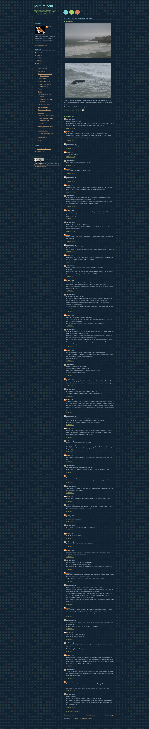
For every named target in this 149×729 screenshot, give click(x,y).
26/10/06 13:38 (70, 148)
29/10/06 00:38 (70, 181)
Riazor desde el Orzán (44, 104)
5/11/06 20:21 (70, 451)
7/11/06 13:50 (70, 569)
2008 (38, 58)
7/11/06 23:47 (70, 581)
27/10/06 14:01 (70, 157)
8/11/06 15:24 (70, 616)
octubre (40, 71)
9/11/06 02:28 (70, 651)
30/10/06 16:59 (70, 231)
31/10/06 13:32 (70, 262)
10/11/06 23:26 (70, 707)
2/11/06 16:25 (70, 375)
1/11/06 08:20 (70, 311)
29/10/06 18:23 (70, 192)
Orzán (71, 21)
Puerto (40, 89)
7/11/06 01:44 (70, 546)
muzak (68, 131)
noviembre (41, 68)
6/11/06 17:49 (70, 530)
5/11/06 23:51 (70, 472)
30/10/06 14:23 (70, 218)
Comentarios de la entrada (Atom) (81, 718)
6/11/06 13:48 (70, 501)
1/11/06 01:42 (70, 291)
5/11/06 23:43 (70, 462)
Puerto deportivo (43, 130)
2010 (38, 52)
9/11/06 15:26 (70, 666)
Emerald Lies (40, 151)
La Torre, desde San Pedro (46, 133)
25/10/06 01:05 (70, 128)
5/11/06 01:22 (70, 412)
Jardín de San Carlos (44, 81)
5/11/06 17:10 (70, 437)
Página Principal (90, 715)
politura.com (43, 6)
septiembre (41, 137)
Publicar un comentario (73, 711)
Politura (36, 163)
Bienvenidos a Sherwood (44, 149)
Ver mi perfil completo (41, 45)
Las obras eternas (43, 107)
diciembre (41, 66)
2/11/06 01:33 (70, 346)
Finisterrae (41, 123)
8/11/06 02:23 (70, 604)
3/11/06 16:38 (70, 385)
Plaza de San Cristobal (44, 110)
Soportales (41, 113)
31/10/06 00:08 (70, 241)
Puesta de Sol (42, 78)
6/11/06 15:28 (70, 521)
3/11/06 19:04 (70, 396)
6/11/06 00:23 (70, 482)
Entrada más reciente (70, 715)
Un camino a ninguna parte (46, 115)
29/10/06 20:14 (70, 206)
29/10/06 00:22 (70, 173)
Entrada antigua (109, 715)
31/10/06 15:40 (70, 276)
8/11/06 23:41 (70, 639)
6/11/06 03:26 (70, 493)
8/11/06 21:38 (70, 629)
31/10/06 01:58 (70, 251)
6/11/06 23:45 (70, 538)
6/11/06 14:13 (70, 511)
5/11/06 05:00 (70, 425)
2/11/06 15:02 (70, 361)
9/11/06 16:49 (70, 678)
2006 (38, 63)
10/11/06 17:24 (70, 690)
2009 (38, 55)
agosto (40, 140)
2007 (38, 60)
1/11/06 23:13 (70, 326)
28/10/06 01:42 (70, 165)
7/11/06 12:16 (70, 557)
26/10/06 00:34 (70, 140)
